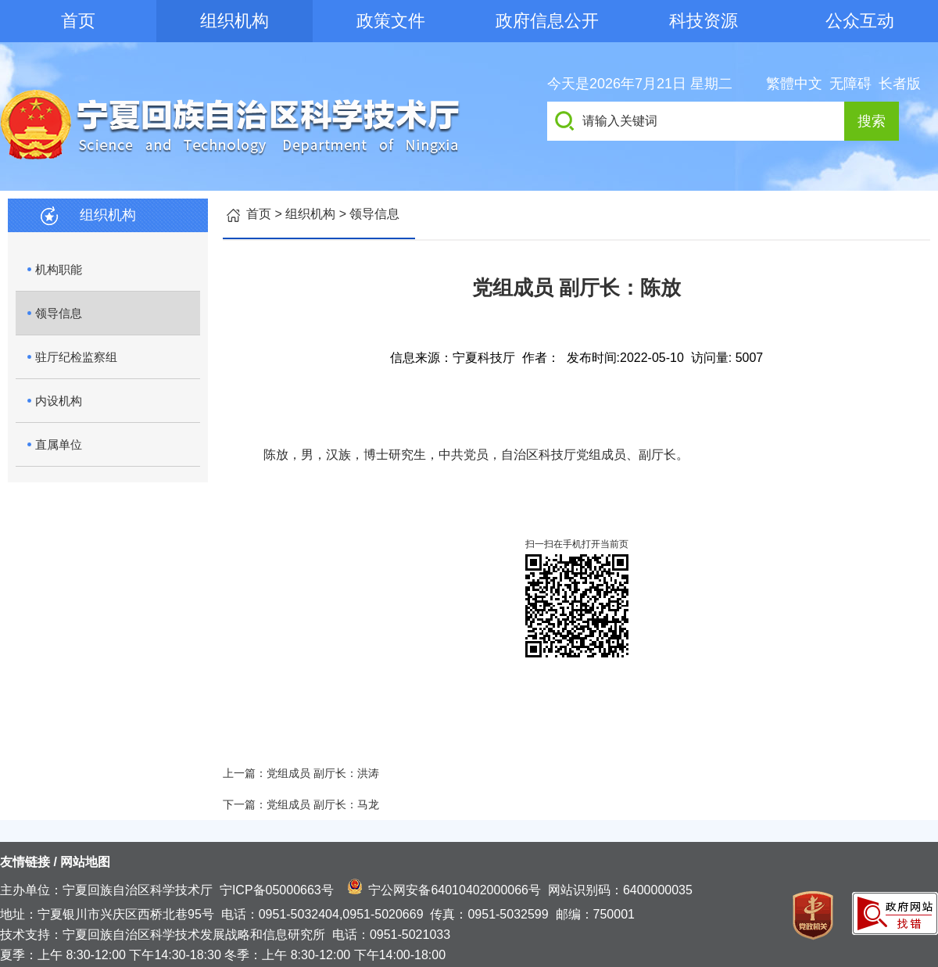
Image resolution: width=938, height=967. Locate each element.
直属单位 (58, 444)
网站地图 (85, 862)
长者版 (900, 83)
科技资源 (703, 20)
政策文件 (390, 20)
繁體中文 (794, 83)
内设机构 (58, 400)
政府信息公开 (547, 20)
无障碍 (850, 83)
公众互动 (859, 20)
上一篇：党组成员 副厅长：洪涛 (301, 773)
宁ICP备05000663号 (277, 890)
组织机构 (234, 20)
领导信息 (58, 313)
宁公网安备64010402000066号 (454, 890)
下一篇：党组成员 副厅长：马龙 (301, 804)
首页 (78, 20)
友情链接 (25, 862)
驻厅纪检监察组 (76, 357)
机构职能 (58, 269)
